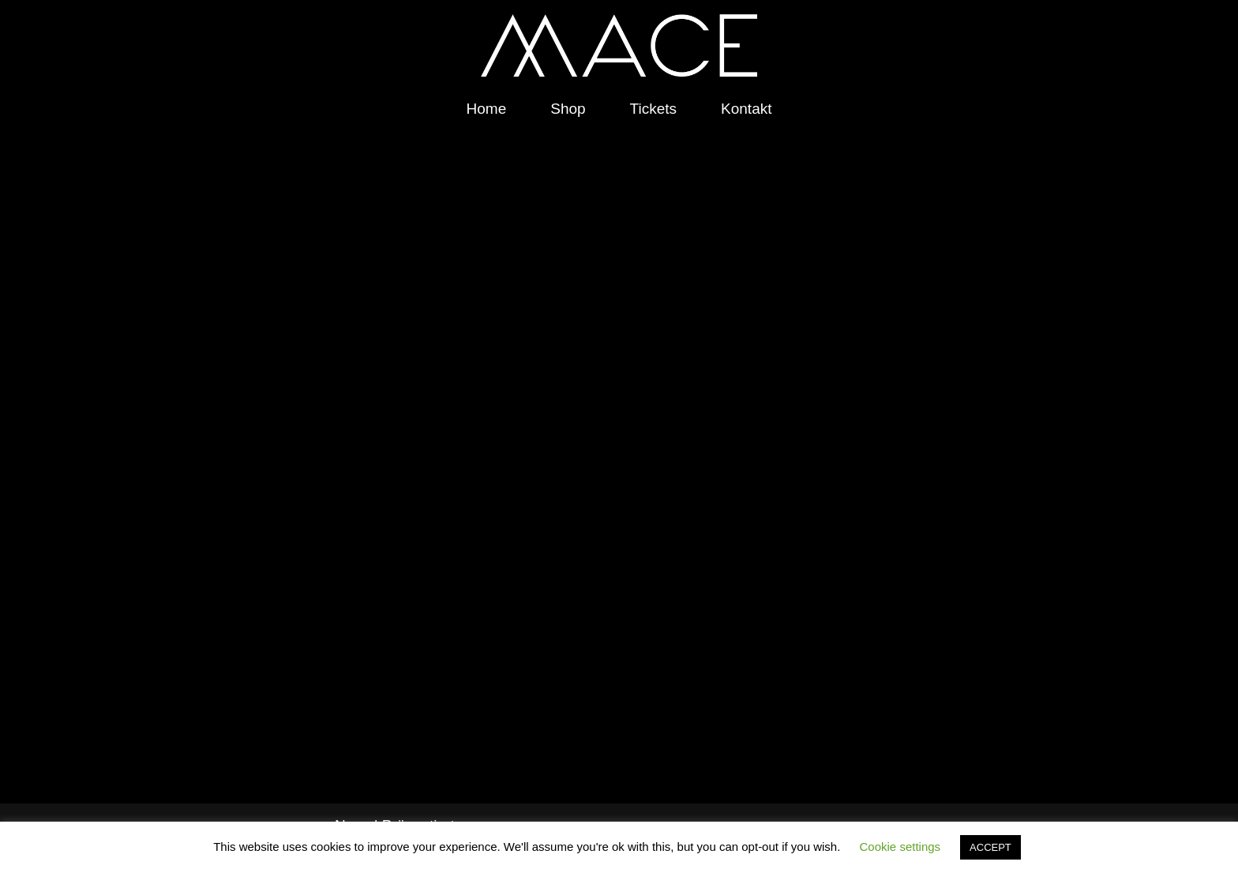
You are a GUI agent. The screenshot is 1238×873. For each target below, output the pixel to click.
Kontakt (746, 108)
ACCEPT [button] (990, 847)
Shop (567, 108)
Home (487, 108)
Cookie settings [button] (900, 846)
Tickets (653, 108)
